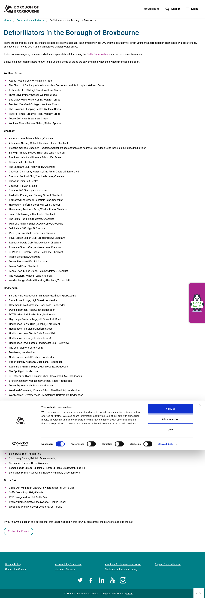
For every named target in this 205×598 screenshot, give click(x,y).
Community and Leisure (30, 20)
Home (7, 20)
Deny (171, 577)
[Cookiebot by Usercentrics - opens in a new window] (20, 591)
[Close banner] (200, 553)
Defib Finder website (98, 54)
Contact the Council (18, 531)
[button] (197, 303)
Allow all (170, 556)
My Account (151, 8)
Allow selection (170, 567)
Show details (165, 591)
